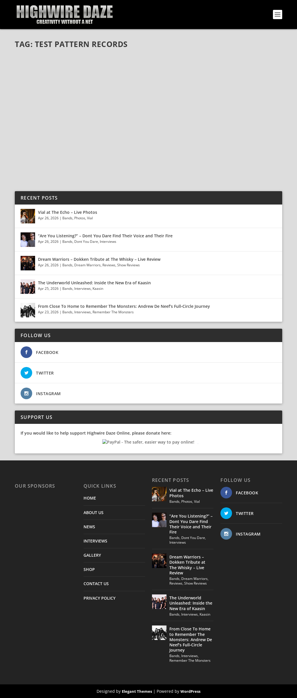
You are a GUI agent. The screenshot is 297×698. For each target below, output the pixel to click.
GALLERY (92, 555)
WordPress (190, 691)
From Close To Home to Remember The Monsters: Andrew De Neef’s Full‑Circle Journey (124, 306)
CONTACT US (96, 583)
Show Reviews (128, 265)
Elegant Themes (137, 691)
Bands (67, 218)
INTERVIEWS (95, 541)
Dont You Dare (86, 241)
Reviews (108, 265)
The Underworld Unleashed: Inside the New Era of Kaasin (94, 282)
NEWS (89, 526)
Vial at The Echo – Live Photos (67, 212)
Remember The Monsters (113, 312)
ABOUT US (94, 512)
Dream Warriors (87, 265)
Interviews (108, 241)
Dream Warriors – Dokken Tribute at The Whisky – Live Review (99, 259)
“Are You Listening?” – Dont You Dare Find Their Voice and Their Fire (105, 235)
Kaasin (98, 288)
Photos (79, 218)
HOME (90, 498)
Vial (90, 218)
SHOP (89, 569)
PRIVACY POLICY (99, 598)
